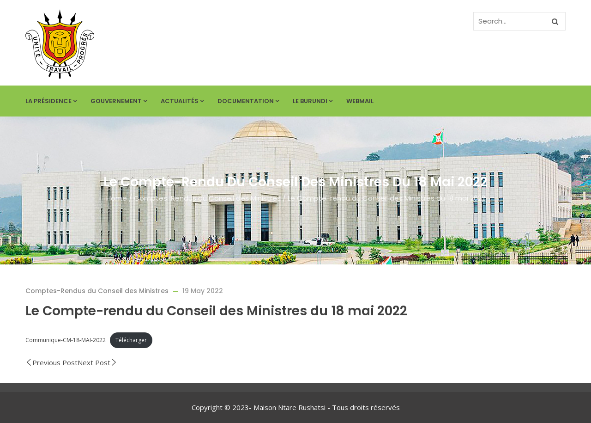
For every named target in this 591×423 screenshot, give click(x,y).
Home (116, 198)
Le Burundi (312, 101)
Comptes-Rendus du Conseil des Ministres (207, 198)
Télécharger (131, 340)
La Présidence (51, 101)
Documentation (248, 101)
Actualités (182, 101)
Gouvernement (118, 101)
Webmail (360, 101)
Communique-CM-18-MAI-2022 (65, 340)
